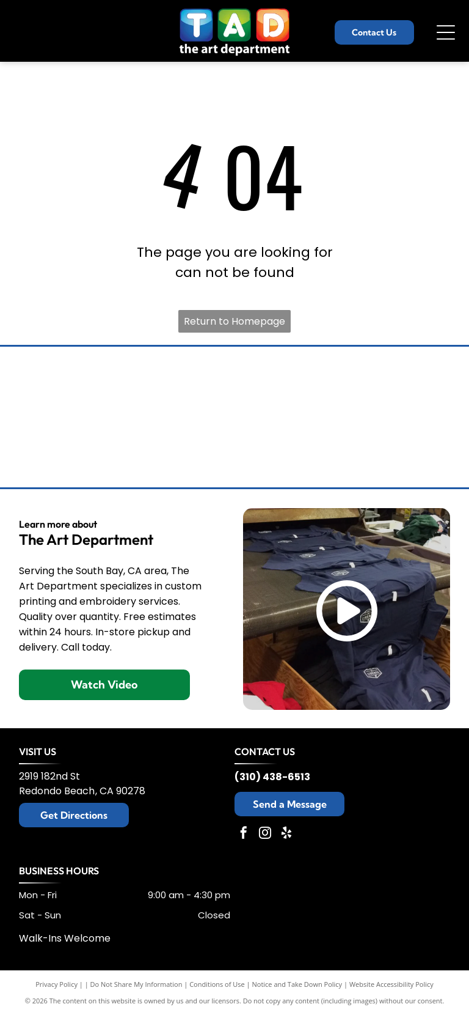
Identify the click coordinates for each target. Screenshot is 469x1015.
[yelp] (286, 834)
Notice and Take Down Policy (297, 984)
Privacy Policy (56, 984)
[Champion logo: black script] (234, 383)
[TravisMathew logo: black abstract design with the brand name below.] (419, 383)
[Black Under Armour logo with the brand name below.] (49, 450)
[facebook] (243, 834)
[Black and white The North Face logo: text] (327, 450)
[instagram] (265, 834)
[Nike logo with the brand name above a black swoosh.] (142, 450)
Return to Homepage (234, 321)
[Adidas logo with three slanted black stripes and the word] (419, 450)
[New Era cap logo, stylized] (234, 450)
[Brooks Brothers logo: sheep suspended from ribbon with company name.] (142, 383)
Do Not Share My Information (136, 984)
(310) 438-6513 (272, 777)
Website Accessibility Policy (391, 984)
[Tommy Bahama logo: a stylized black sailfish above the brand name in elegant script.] (49, 383)
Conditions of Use (217, 984)
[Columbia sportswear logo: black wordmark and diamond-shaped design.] (327, 383)
